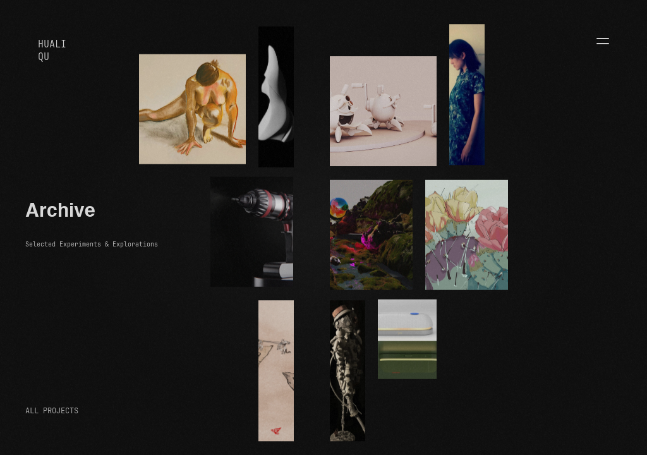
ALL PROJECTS (51, 411)
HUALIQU (52, 50)
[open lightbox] (192, 109)
